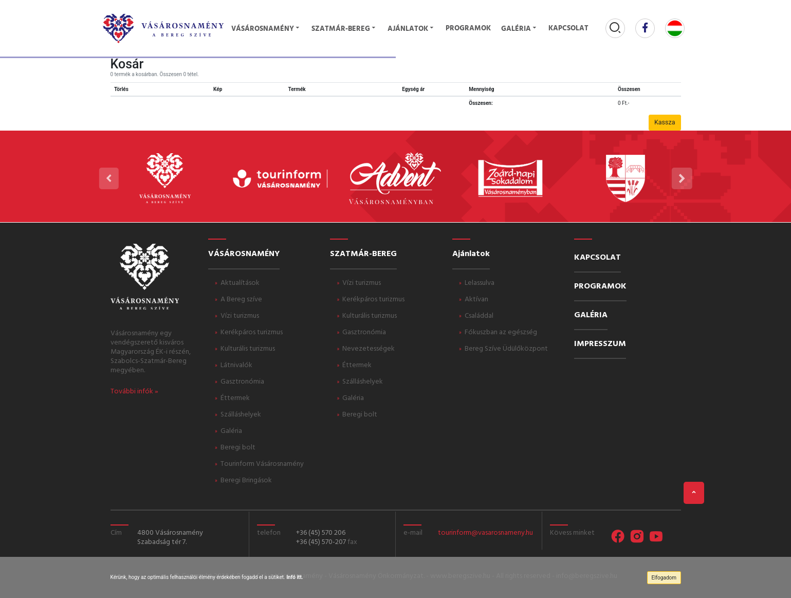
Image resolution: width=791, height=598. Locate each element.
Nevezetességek (368, 349)
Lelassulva (479, 283)
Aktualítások (240, 283)
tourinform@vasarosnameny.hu (485, 533)
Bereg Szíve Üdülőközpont (506, 349)
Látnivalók (236, 365)
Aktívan (476, 299)
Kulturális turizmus (247, 349)
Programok (468, 28)
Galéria (519, 29)
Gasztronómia (242, 382)
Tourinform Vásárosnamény (262, 464)
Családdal (479, 316)
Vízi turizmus (239, 316)
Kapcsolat (568, 28)
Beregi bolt (237, 448)
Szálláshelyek (240, 415)
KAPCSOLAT (597, 257)
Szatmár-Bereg (344, 29)
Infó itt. (294, 577)
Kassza (664, 122)
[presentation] (108, 178)
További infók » (134, 391)
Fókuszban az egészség (501, 332)
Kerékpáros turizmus (251, 332)
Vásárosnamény (266, 29)
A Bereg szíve (241, 299)
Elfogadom (664, 578)
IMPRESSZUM (600, 344)
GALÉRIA (591, 315)
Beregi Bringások (246, 480)
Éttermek (235, 398)
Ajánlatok (411, 29)
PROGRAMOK (600, 286)
